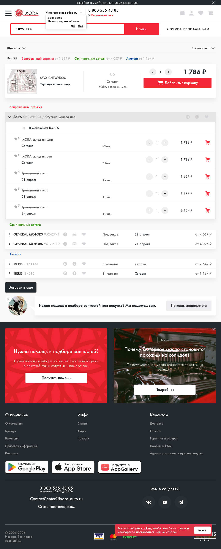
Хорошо (202, 530)
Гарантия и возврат (164, 438)
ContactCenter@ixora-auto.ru (56, 499)
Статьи (82, 423)
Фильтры (16, 48)
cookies (146, 528)
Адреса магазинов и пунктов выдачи (176, 453)
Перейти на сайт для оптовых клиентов (107, 3)
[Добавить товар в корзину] (208, 142)
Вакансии (12, 438)
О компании (14, 423)
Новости (83, 438)
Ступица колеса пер (54, 84)
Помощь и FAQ (160, 446)
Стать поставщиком (56, 506)
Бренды (10, 431)
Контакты (11, 453)
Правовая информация (21, 446)
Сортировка (203, 48)
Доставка (156, 423)
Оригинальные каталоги (188, 29)
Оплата (155, 431)
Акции (81, 431)
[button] (110, 117)
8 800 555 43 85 (103, 10)
